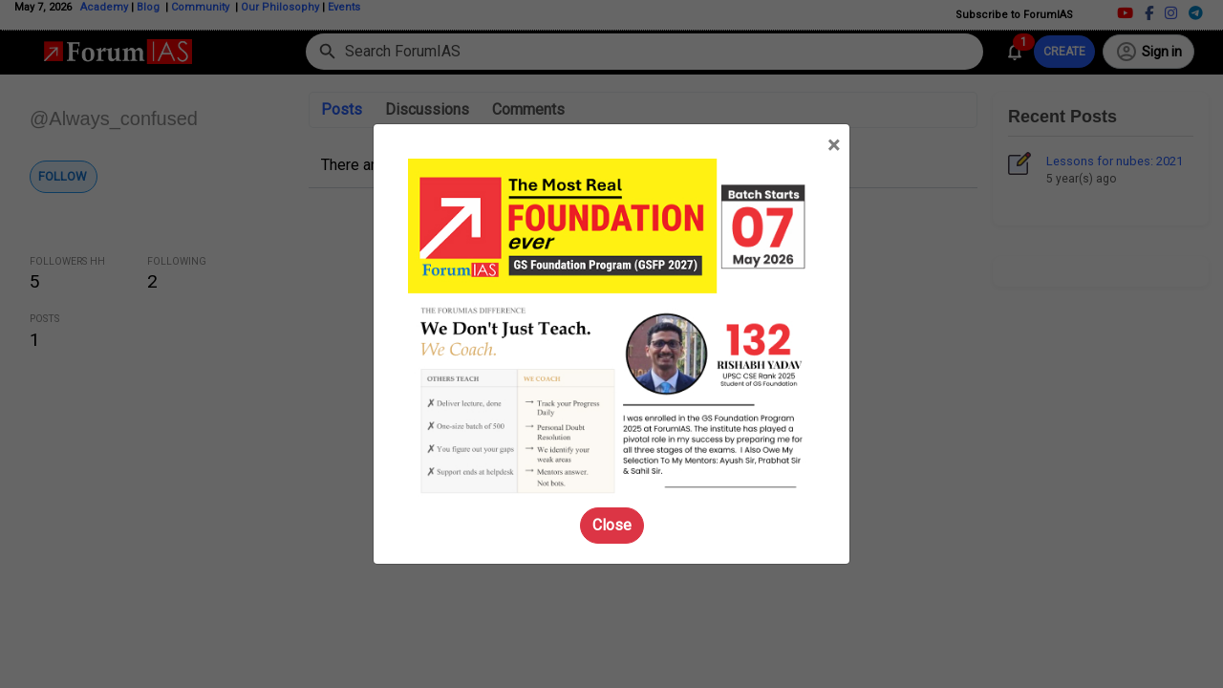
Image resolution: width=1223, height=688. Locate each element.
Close (612, 525)
